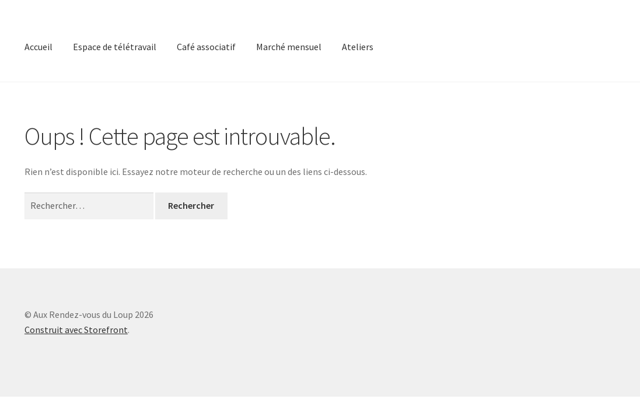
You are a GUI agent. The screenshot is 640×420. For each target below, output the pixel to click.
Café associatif (206, 46)
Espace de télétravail (114, 46)
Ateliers (357, 46)
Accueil (39, 46)
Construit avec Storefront (76, 329)
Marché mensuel (288, 46)
